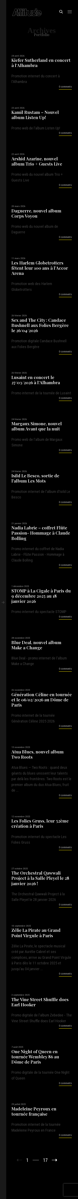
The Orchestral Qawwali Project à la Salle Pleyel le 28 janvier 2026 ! (40, 878)
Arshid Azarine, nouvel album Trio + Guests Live (36, 161)
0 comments (65, 86)
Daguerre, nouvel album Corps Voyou (36, 213)
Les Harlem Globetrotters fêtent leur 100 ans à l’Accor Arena (39, 268)
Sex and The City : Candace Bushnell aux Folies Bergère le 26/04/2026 (40, 325)
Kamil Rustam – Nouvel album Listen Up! (35, 115)
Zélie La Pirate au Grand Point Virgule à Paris (36, 932)
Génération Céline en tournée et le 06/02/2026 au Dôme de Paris (41, 700)
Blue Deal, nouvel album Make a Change (36, 645)
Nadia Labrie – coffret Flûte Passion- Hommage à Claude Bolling (40, 533)
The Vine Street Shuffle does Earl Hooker (40, 1002)
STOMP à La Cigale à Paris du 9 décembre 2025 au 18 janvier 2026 (41, 596)
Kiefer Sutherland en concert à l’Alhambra (41, 62)
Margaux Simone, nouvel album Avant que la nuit (36, 426)
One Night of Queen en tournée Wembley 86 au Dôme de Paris (35, 1057)
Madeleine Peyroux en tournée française (33, 1111)
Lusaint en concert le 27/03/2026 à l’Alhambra (35, 380)
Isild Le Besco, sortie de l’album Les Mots (35, 478)
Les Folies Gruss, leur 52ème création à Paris (40, 823)
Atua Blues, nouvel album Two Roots (37, 754)
